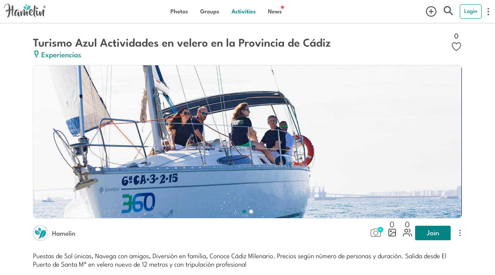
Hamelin (63, 233)
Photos (179, 11)
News (275, 11)
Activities (244, 11)
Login (470, 11)
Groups (209, 11)
